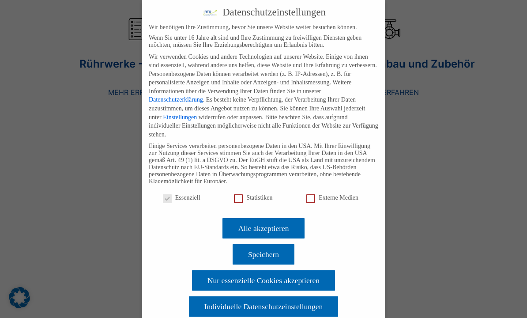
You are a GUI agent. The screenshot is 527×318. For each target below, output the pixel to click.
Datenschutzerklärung (176, 99)
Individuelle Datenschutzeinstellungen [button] (263, 306)
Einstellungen (180, 117)
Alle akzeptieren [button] (263, 228)
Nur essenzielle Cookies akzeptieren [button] (263, 280)
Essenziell (181, 197)
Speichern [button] (263, 254)
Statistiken (253, 197)
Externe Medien (332, 197)
